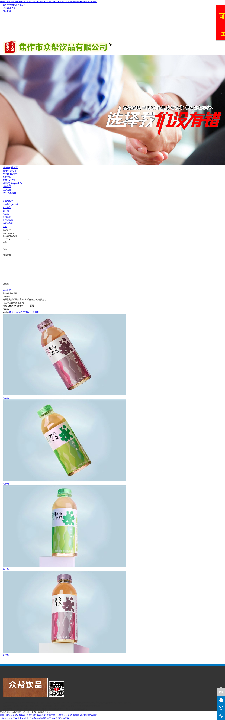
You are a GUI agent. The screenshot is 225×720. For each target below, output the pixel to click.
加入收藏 (7, 11)
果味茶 (36, 312)
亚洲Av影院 (63, 718)
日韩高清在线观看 (37, 718)
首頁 (11, 312)
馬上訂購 (7, 290)
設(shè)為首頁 (9, 8)
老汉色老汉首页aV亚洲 (11, 718)
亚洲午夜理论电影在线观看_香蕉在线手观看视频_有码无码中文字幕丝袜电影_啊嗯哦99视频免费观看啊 (48, 1)
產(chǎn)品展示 (23, 312)
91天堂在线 (52, 718)
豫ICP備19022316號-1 (76, 709)
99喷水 (25, 718)
